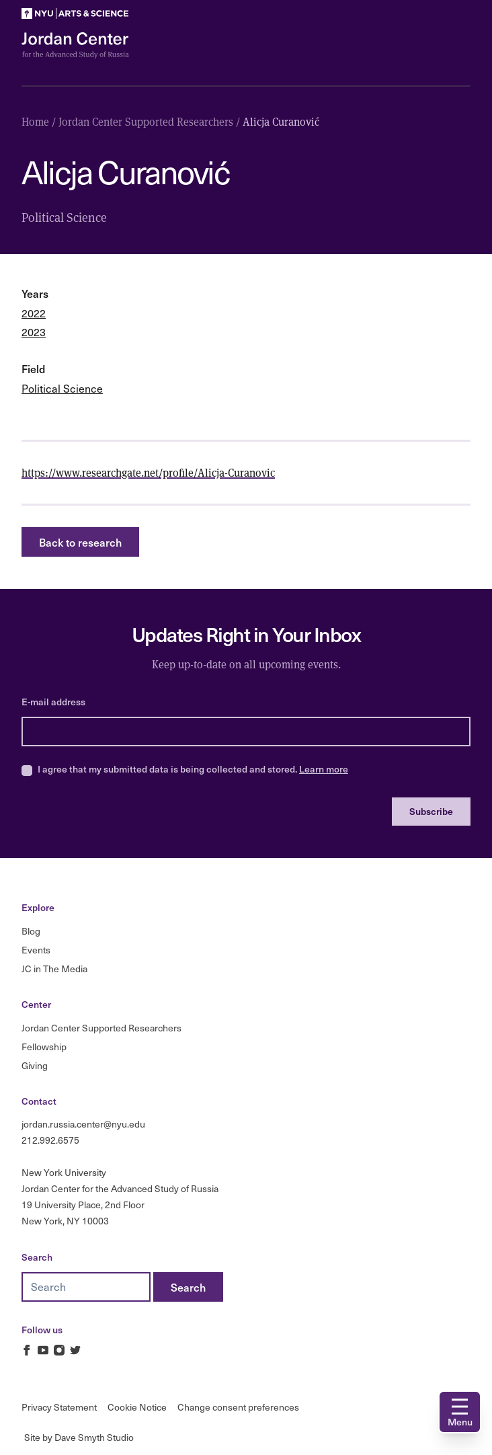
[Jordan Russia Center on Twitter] (75, 1350)
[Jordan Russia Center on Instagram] (59, 1350)
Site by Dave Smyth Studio (79, 1437)
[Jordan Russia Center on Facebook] (27, 1350)
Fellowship (44, 1046)
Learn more (323, 768)
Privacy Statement (59, 1407)
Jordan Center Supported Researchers (101, 1027)
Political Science (62, 388)
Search (37, 1257)
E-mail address (53, 701)
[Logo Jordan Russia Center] (75, 45)
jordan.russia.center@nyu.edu (83, 1123)
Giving (35, 1065)
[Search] (188, 1287)
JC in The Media (54, 968)
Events (36, 949)
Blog (31, 931)
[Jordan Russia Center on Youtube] (43, 1350)
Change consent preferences (238, 1407)
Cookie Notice (137, 1407)
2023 (34, 332)
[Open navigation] (459, 1411)
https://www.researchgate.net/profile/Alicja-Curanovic (148, 472)
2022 (34, 313)
